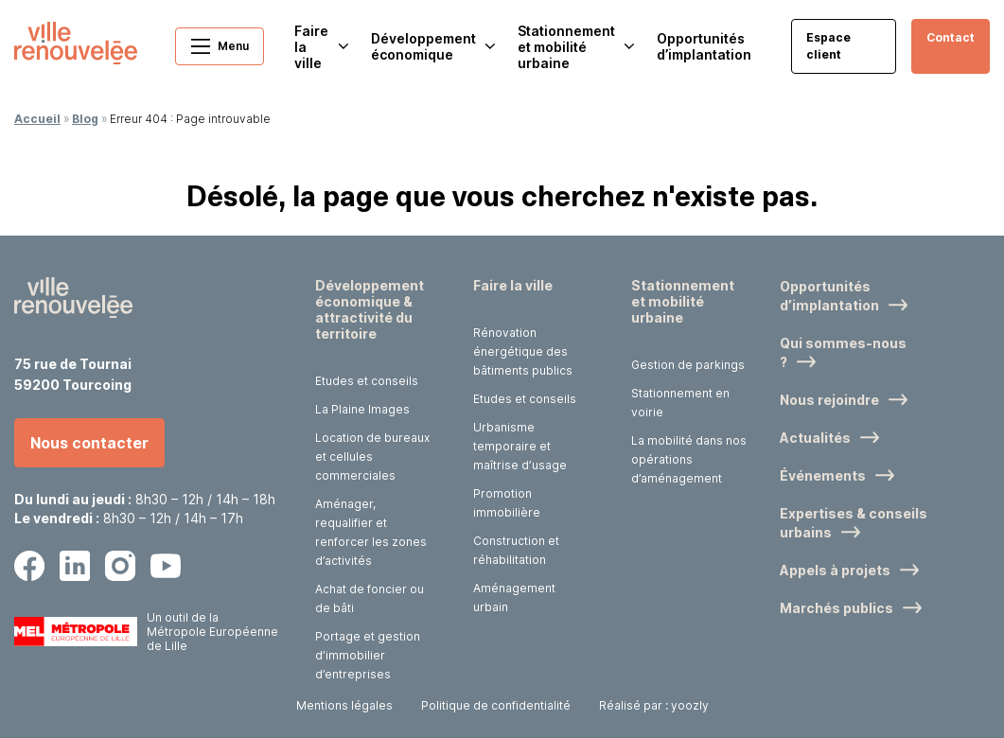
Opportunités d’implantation (704, 46)
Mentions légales (344, 705)
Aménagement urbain (514, 597)
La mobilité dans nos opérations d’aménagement (689, 459)
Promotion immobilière (506, 502)
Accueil (37, 119)
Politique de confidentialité (496, 705)
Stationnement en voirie (680, 402)
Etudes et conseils (366, 381)
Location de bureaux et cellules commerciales (372, 456)
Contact (950, 37)
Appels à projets (835, 570)
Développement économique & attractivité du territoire (369, 309)
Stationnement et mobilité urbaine (682, 301)
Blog (85, 119)
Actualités (815, 438)
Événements (823, 475)
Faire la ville (513, 285)
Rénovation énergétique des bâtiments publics (522, 351)
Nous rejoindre (829, 400)
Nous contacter (89, 442)
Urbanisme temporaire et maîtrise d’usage (520, 446)
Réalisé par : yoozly (654, 705)
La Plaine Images (362, 409)
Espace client (828, 46)
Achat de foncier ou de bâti (369, 598)
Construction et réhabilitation (516, 550)
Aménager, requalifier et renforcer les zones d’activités (371, 532)
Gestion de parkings (688, 365)
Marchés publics (836, 608)
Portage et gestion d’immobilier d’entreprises (367, 655)
